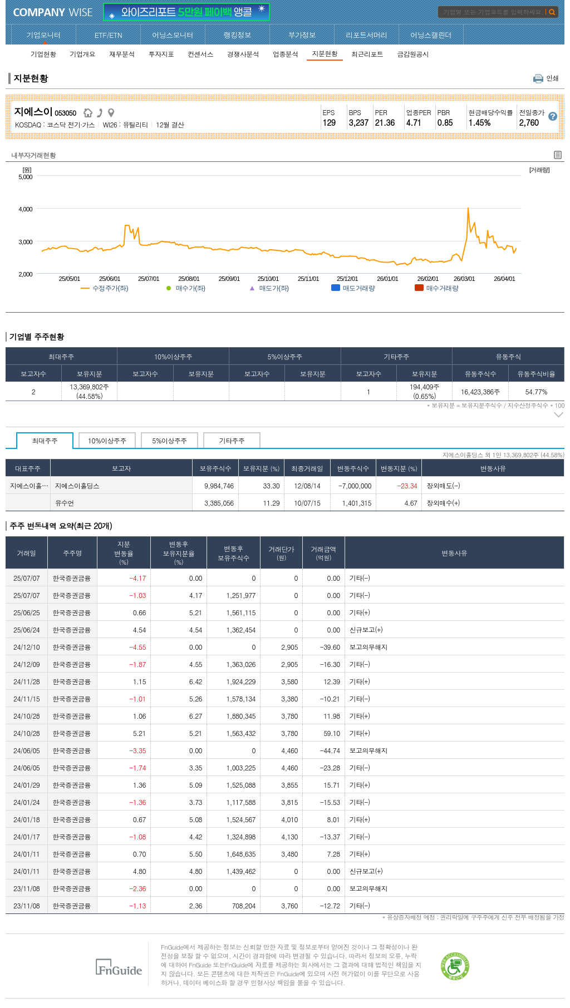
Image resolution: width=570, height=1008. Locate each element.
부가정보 (302, 34)
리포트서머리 (366, 34)
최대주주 (45, 440)
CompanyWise (53, 12)
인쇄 (546, 77)
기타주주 (232, 440)
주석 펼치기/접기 (559, 415)
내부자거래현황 (33, 155)
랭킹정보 (238, 34)
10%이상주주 (107, 440)
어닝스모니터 (172, 34)
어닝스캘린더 (430, 34)
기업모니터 (44, 34)
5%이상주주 (169, 440)
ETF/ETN (108, 34)
